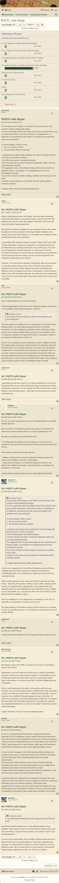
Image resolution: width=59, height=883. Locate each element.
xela (3, 285)
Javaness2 (5, 110)
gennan (4, 718)
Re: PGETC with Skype (14, 209)
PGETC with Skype (13, 20)
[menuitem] (8, 10)
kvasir (4, 201)
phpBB (21, 877)
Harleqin (11, 405)
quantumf (11, 480)
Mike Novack (6, 649)
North (4, 194)
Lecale (8, 194)
